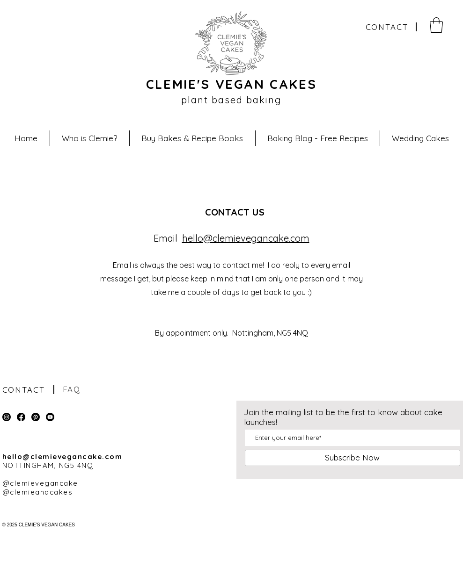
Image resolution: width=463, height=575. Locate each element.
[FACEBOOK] (21, 417)
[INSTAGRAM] (6, 417)
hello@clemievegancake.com (245, 238)
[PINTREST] (35, 417)
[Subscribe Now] (352, 458)
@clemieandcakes (37, 492)
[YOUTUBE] (50, 417)
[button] (436, 25)
